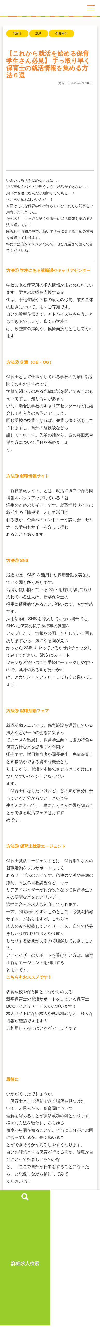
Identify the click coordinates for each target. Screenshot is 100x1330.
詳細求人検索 (25, 1261)
